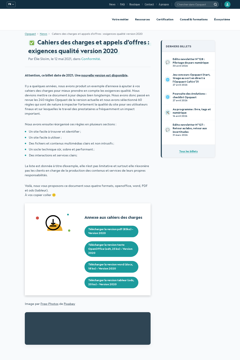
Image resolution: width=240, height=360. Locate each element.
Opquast (30, 33)
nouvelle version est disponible (104, 75)
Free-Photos (49, 304)
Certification (164, 19)
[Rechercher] (215, 4)
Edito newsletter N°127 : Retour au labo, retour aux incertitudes (188, 129)
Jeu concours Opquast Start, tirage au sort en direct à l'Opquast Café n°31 (188, 79)
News (112, 4)
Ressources (142, 19)
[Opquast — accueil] (15, 19)
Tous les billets (188, 151)
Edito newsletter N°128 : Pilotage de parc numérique (188, 62)
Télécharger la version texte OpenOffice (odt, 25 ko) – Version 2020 (110, 249)
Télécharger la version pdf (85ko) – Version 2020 (110, 231)
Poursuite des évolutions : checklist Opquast (188, 97)
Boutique (135, 4)
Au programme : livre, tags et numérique (188, 113)
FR (11, 4)
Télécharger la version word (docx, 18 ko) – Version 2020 (110, 266)
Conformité (90, 59)
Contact (149, 4)
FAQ (122, 4)
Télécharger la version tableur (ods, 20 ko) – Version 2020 (111, 282)
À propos (164, 4)
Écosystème (222, 19)
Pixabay (69, 304)
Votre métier (120, 19)
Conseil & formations (194, 19)
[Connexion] (227, 4)
